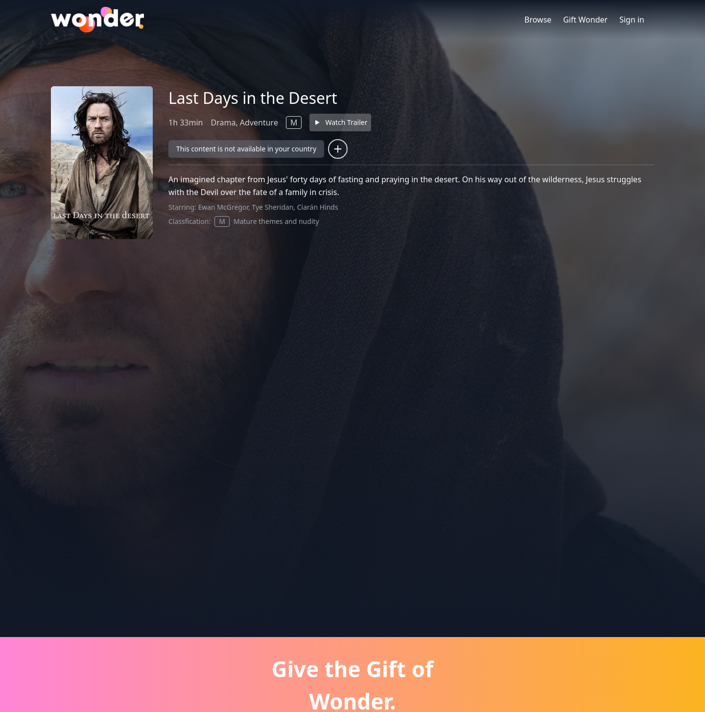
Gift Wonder (585, 19)
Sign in (631, 19)
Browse (537, 19)
